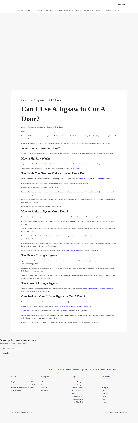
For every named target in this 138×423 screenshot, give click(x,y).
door (79, 302)
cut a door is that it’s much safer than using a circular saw (73, 306)
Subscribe (6, 353)
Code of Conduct (77, 399)
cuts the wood (77, 168)
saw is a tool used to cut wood (34, 164)
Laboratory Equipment (79, 370)
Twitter (104, 396)
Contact (113, 370)
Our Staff (44, 388)
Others (108, 370)
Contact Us (45, 385)
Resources (95, 370)
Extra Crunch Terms (78, 396)
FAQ (73, 393)
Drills (62, 370)
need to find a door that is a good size (91, 179)
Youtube (104, 391)
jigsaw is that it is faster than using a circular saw (57, 315)
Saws (89, 370)
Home (51, 370)
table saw (76, 221)
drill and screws (72, 250)
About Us (44, 382)
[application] (33, 10)
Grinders (68, 370)
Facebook (105, 382)
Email (2, 349)
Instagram (105, 388)
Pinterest (105, 393)
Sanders (102, 370)
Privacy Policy (76, 382)
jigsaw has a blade (29, 311)
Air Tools (56, 370)
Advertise (44, 391)
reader (81, 136)
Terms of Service (76, 388)
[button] (12, 4)
